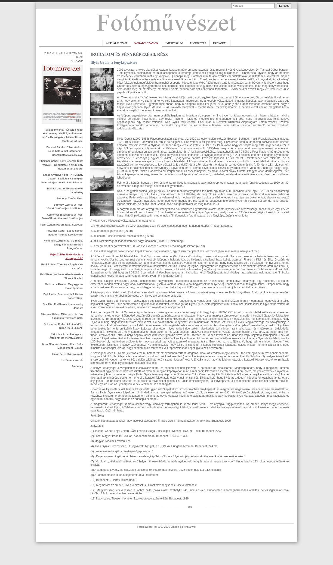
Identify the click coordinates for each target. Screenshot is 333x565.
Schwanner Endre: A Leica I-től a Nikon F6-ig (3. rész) (63, 326)
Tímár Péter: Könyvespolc (67, 354)
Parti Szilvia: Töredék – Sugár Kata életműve (62, 266)
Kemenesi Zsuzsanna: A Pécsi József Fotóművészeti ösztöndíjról (62, 216)
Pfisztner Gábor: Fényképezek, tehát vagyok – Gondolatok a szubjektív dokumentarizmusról (61, 165)
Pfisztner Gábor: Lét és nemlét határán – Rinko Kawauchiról (64, 232)
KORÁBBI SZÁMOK (146, 43)
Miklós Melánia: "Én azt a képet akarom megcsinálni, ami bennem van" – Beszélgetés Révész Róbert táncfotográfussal (62, 135)
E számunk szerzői (72, 360)
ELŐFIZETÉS (198, 43)
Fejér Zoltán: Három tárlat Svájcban (61, 224)
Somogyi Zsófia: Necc (70, 198)
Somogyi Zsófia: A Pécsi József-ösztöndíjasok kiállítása (64, 206)
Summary (77, 366)
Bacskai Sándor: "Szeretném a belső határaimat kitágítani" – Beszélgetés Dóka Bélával (64, 151)
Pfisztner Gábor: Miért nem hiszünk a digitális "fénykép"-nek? (61, 316)
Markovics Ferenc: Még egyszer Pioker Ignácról (64, 286)
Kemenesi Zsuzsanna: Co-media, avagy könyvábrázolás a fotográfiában (63, 244)
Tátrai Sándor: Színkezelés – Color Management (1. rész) (62, 346)
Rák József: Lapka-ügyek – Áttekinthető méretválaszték (66, 336)
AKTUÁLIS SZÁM (116, 43)
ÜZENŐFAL (220, 43)
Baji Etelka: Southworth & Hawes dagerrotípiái (63, 296)
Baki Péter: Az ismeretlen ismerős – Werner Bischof (61, 276)
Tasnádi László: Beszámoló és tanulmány (65, 190)
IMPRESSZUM (174, 43)
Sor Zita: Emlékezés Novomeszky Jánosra (63, 306)
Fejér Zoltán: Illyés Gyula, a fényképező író (66, 256)
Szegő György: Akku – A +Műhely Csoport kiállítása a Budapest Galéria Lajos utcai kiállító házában (62, 178)
